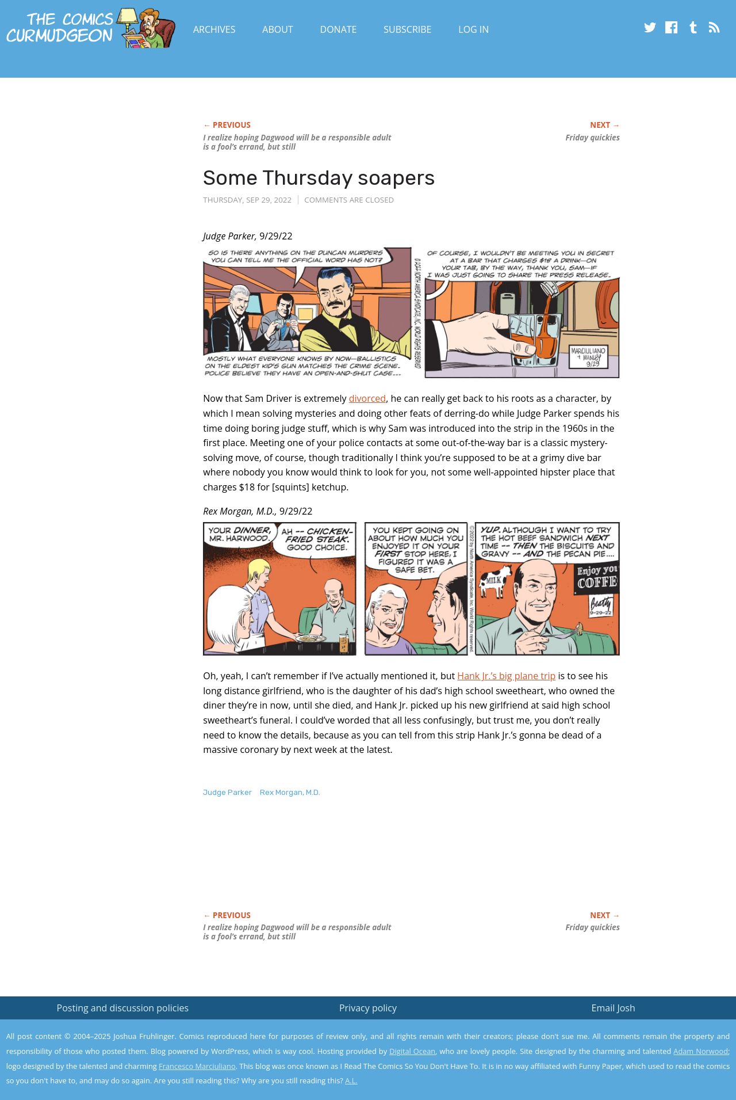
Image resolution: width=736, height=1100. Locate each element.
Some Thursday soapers (319, 177)
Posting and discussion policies (123, 1008)
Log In (473, 29)
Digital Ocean (412, 1051)
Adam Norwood (700, 1051)
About (277, 29)
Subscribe (407, 29)
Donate (338, 29)
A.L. (351, 1080)
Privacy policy (368, 1008)
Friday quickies (593, 137)
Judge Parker (227, 792)
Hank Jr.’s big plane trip (506, 675)
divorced (367, 398)
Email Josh (613, 1008)
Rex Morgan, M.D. (290, 792)
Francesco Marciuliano (197, 1066)
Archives (214, 29)
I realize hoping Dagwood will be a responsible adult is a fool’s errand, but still (297, 142)
